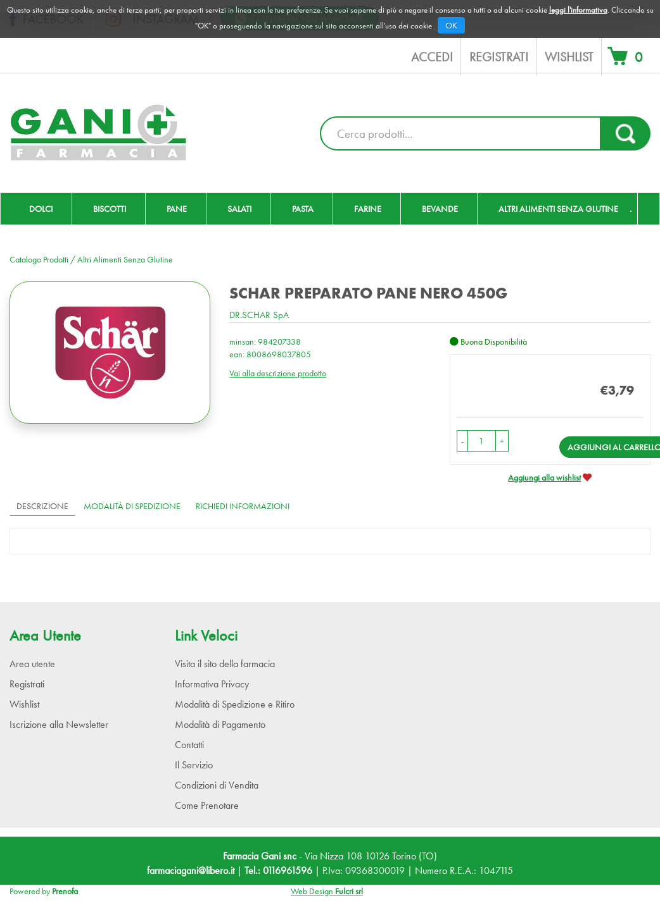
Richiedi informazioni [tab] (242, 506)
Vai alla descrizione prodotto (277, 373)
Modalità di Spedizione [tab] (132, 506)
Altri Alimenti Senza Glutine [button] (558, 208)
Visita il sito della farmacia (225, 663)
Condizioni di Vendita (216, 785)
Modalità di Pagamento (220, 724)
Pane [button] (177, 208)
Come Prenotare (207, 805)
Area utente (32, 663)
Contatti (189, 744)
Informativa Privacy (212, 684)
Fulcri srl (349, 891)
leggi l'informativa (578, 9)
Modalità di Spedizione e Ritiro (235, 704)
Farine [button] (367, 208)
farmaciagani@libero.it (190, 870)
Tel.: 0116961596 (278, 870)
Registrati (498, 57)
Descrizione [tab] (42, 506)
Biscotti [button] (109, 208)
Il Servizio (194, 765)
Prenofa (65, 891)
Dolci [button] (41, 208)
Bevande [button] (440, 208)
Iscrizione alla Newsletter (59, 724)
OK (451, 25)
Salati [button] (239, 208)
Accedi (432, 57)
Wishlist (569, 57)
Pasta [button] (303, 208)
